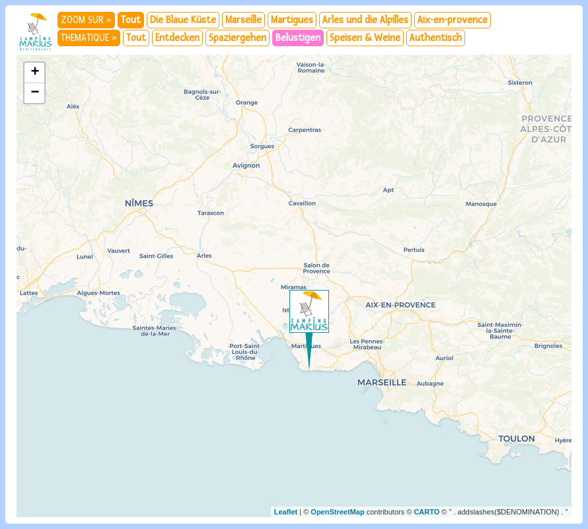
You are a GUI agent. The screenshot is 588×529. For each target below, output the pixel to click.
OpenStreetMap (337, 512)
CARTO (426, 512)
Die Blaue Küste (183, 20)
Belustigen (298, 38)
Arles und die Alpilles (365, 20)
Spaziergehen (237, 38)
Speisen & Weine (365, 38)
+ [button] (34, 73)
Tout (131, 20)
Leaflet (285, 512)
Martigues (292, 20)
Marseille (243, 20)
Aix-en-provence (453, 20)
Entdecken (177, 38)
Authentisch (436, 38)
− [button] (34, 93)
